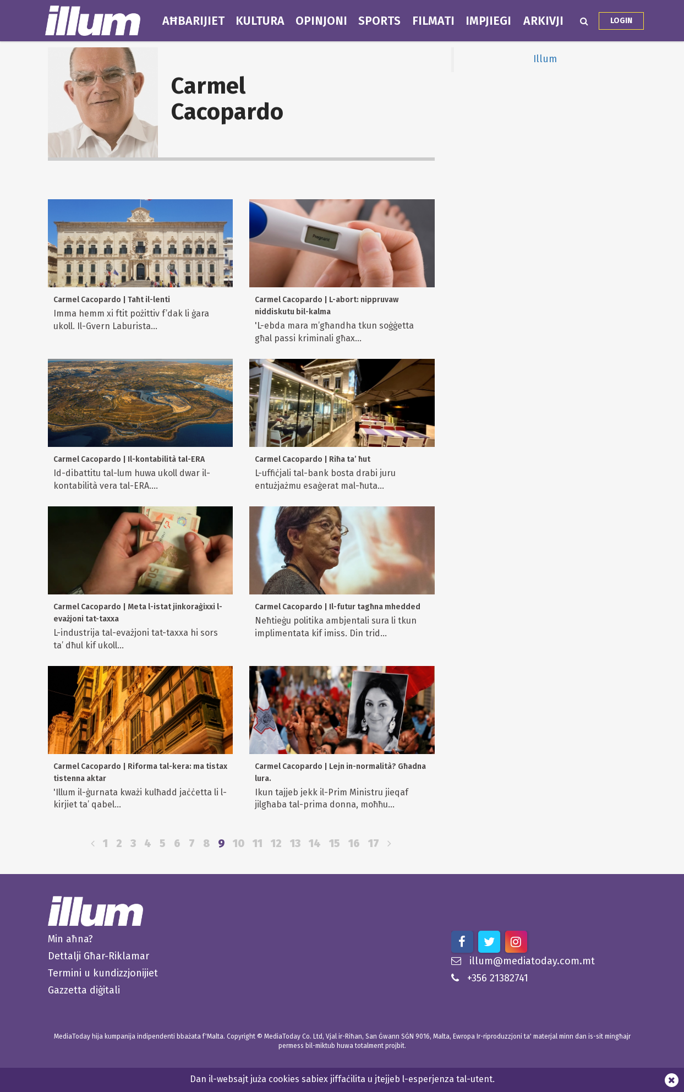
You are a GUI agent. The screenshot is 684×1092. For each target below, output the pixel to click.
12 (276, 843)
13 (295, 843)
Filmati (433, 21)
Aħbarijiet (193, 21)
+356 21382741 (489, 978)
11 (257, 843)
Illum (545, 59)
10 (238, 843)
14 (315, 843)
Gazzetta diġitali (84, 990)
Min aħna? (70, 939)
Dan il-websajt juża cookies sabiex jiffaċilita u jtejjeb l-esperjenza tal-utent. (342, 1079)
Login (621, 20)
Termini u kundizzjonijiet (103, 973)
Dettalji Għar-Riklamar (98, 956)
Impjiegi (488, 21)
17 (373, 843)
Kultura (260, 21)
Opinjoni (321, 21)
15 (334, 843)
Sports (379, 21)
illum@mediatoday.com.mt (523, 961)
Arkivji (543, 21)
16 (354, 843)
